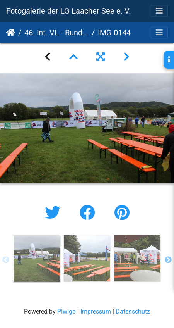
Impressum (95, 311)
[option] (37, 258)
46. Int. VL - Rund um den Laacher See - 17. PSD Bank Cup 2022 (56, 32)
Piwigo (66, 311)
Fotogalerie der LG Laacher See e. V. (68, 11)
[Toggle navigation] (159, 11)
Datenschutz (133, 311)
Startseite (10, 32)
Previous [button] (6, 260)
